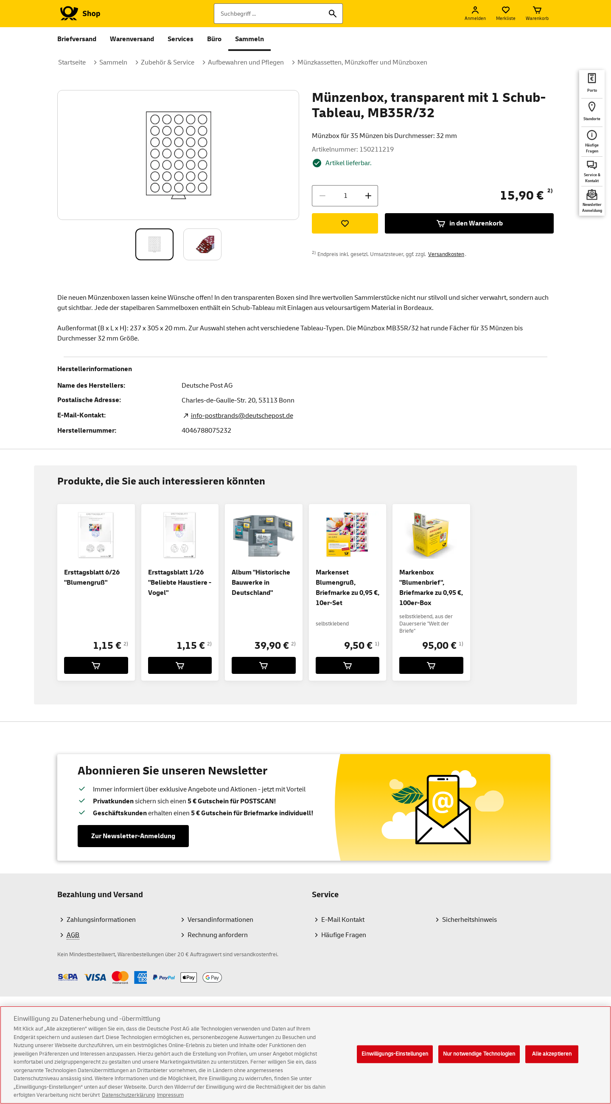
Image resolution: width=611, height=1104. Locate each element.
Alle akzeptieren (552, 1061)
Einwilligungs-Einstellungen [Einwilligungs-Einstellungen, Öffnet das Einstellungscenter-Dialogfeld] (395, 1061)
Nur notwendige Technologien (479, 1061)
